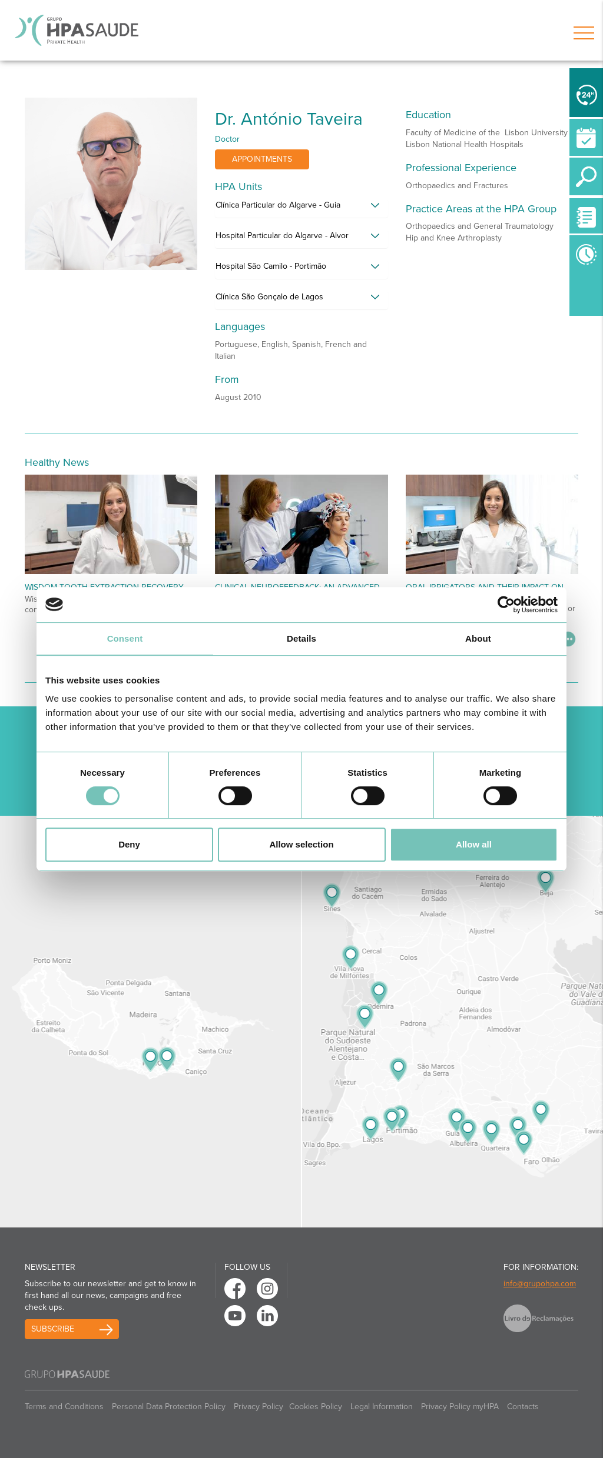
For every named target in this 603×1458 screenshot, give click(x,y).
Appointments (262, 159)
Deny (129, 844)
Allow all (474, 844)
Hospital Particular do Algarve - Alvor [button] (282, 236)
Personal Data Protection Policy (169, 1407)
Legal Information (381, 1407)
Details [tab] (301, 638)
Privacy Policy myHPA (460, 1407)
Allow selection (301, 844)
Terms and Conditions (64, 1407)
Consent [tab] (125, 638)
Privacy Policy (258, 1407)
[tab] (301, 208)
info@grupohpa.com (539, 1284)
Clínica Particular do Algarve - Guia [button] (278, 205)
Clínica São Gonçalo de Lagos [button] (269, 297)
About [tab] (478, 638)
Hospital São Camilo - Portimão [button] (271, 266)
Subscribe (52, 1329)
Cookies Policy (315, 1407)
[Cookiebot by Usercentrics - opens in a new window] (506, 604)
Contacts (523, 1407)
